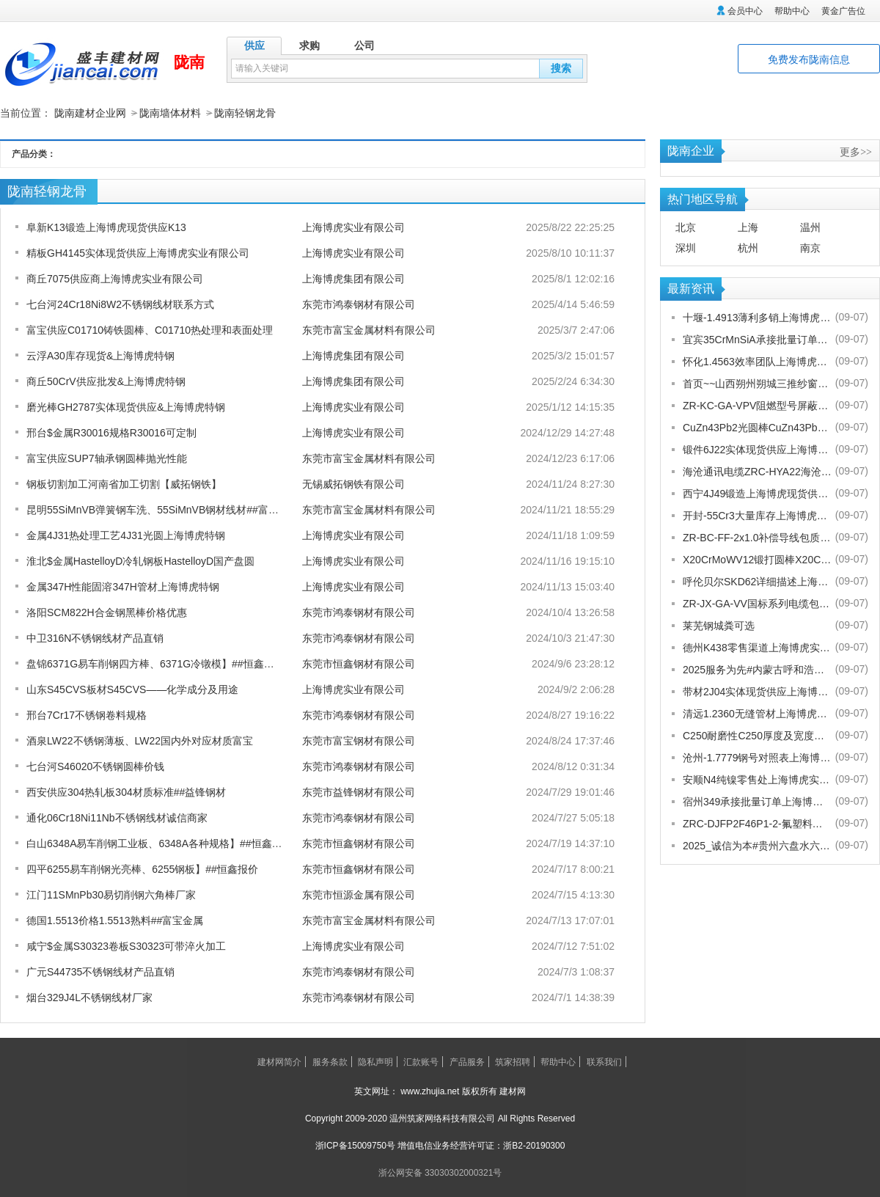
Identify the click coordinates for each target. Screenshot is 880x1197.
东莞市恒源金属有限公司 (358, 894)
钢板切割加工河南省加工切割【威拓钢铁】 (123, 483)
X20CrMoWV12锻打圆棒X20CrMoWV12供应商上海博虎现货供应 (757, 559)
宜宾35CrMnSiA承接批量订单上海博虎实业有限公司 (757, 339)
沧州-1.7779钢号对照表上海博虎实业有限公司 (757, 757)
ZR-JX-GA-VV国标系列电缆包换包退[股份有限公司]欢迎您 (757, 603)
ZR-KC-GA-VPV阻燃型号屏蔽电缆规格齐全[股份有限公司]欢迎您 (757, 405)
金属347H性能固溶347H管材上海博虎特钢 (122, 586)
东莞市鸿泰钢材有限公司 (358, 304)
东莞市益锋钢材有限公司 (358, 791)
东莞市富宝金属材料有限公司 (369, 329)
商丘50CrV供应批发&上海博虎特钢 (106, 381)
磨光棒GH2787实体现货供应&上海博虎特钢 (125, 406)
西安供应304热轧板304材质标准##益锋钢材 (126, 791)
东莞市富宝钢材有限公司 (358, 740)
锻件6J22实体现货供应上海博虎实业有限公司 (757, 449)
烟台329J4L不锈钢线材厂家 (89, 997)
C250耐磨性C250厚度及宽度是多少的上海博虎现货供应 (757, 735)
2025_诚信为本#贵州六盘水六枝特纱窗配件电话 (757, 845)
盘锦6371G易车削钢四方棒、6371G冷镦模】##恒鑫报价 (155, 663)
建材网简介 (279, 1061)
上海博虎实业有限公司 (353, 227)
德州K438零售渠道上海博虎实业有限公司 (757, 647)
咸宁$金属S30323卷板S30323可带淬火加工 (126, 945)
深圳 (685, 247)
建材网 (512, 1091)
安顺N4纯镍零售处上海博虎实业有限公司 (757, 779)
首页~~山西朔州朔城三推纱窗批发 (757, 383)
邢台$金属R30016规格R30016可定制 (111, 432)
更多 (856, 151)
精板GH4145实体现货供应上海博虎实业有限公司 (137, 252)
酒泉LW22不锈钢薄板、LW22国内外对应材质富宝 (139, 740)
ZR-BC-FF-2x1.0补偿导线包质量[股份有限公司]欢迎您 (757, 537)
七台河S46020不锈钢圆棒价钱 (95, 766)
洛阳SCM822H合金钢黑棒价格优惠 (106, 612)
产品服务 (467, 1061)
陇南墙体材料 (170, 113)
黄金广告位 (843, 11)
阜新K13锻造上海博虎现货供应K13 (106, 227)
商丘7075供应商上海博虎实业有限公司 (114, 278)
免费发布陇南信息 (809, 59)
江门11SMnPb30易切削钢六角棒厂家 (111, 894)
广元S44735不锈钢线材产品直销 (100, 971)
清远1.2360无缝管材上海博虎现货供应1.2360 (757, 713)
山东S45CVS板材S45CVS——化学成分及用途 (132, 689)
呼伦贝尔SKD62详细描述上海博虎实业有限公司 (757, 581)
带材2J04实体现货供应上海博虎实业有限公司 (757, 691)
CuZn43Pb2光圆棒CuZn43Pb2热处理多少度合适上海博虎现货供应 (757, 427)
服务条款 (330, 1061)
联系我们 (604, 1061)
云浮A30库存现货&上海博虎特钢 (100, 355)
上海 (748, 227)
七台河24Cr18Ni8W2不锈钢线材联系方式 (120, 304)
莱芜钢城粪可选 (719, 625)
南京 (810, 247)
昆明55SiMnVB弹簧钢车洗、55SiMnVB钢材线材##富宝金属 (162, 509)
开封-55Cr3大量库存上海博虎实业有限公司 (757, 515)
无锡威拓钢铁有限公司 (353, 483)
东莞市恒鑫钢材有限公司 (358, 663)
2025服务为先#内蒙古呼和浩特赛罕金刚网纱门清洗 (757, 669)
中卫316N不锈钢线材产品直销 (95, 637)
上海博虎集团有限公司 (353, 278)
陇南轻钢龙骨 (245, 113)
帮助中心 (792, 11)
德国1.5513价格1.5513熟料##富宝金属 (114, 920)
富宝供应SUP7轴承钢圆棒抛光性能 (106, 458)
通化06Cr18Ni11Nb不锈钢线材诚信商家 (117, 817)
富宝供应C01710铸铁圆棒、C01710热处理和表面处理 (149, 329)
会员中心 (745, 11)
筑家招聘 (512, 1061)
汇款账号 (421, 1061)
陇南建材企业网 (90, 113)
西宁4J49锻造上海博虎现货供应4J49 (757, 493)
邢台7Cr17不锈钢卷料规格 (86, 714)
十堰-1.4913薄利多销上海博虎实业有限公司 (757, 317)
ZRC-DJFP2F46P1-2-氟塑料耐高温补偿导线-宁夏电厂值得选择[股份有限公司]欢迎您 (757, 823)
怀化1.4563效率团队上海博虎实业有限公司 (757, 361)
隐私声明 (375, 1061)
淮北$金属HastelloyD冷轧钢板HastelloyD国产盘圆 (140, 560)
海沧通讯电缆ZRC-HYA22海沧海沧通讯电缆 (757, 471)
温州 (810, 227)
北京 (685, 227)
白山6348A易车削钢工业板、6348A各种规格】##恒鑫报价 (159, 843)
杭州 (748, 247)
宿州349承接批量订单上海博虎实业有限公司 (757, 801)
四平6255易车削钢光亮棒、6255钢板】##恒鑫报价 (142, 868)
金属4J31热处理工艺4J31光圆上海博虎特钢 (125, 535)
